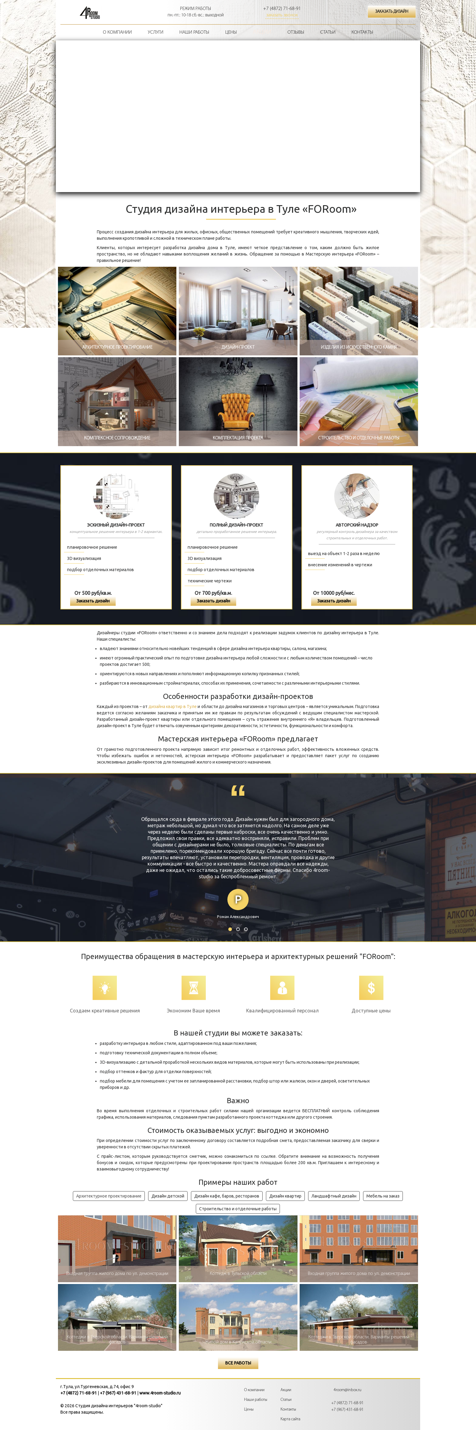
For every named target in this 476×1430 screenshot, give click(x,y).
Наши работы (194, 32)
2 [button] (238, 929)
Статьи (327, 32)
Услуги (155, 32)
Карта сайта (290, 1419)
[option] (238, 868)
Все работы (238, 1363)
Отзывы (295, 32)
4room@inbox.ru (347, 1390)
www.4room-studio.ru (160, 1393)
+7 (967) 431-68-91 (118, 1393)
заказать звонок (282, 15)
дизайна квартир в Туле (172, 706)
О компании (117, 32)
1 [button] (230, 929)
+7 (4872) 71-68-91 (282, 8)
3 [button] (246, 929)
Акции (262, 32)
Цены (231, 32)
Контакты (362, 32)
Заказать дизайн (93, 600)
